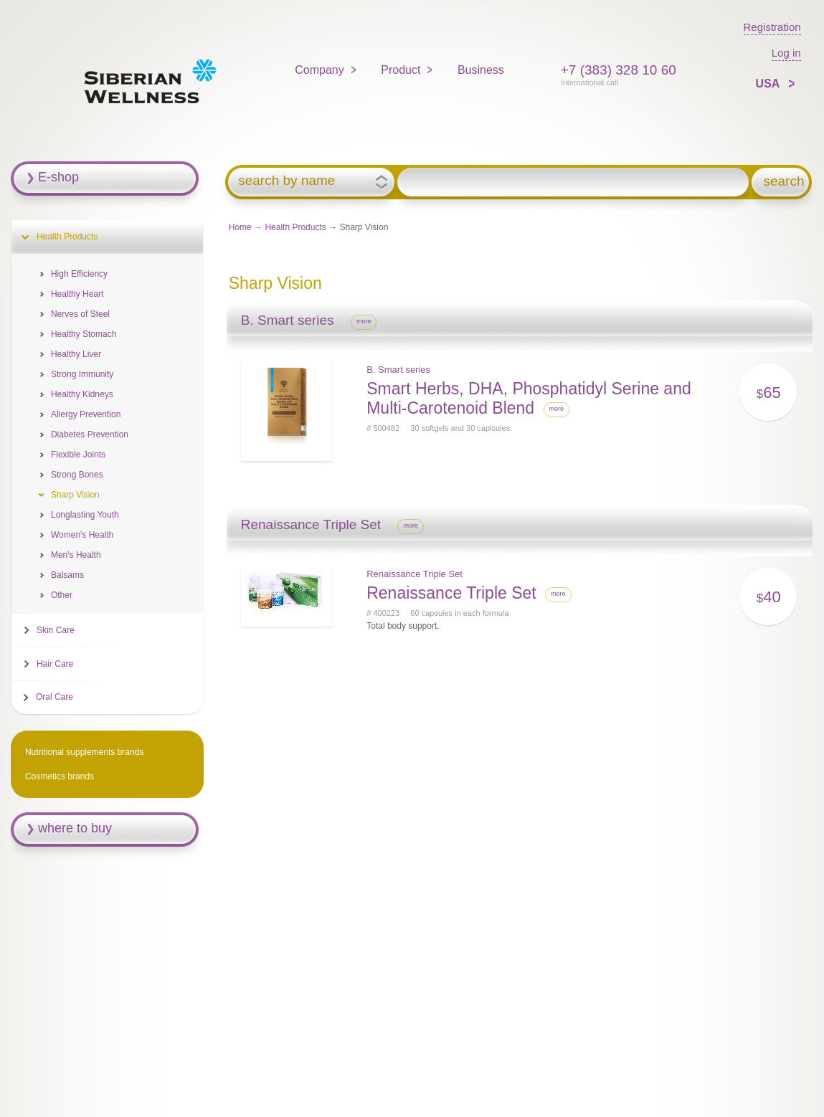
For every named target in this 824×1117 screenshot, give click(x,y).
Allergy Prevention (85, 414)
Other (61, 595)
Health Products (295, 227)
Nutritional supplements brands (84, 752)
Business (481, 70)
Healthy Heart (77, 294)
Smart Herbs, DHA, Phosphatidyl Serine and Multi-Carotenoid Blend (528, 398)
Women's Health (82, 535)
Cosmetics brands (59, 776)
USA (769, 83)
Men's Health (76, 555)
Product (400, 70)
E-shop (58, 177)
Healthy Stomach (83, 334)
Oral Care (54, 697)
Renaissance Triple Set (414, 574)
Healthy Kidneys (82, 394)
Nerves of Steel (80, 314)
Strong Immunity (82, 374)
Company (319, 70)
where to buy (75, 828)
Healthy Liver (76, 354)
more (363, 321)
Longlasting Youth (85, 515)
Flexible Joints (78, 455)
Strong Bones (77, 475)
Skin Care (56, 630)
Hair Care (55, 664)
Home (240, 227)
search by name (286, 181)
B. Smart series (398, 369)
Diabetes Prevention (89, 434)
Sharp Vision (75, 495)
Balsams (67, 575)
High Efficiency (79, 274)
